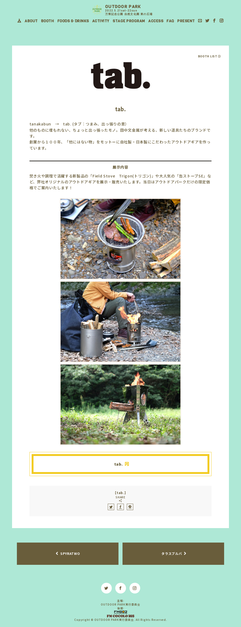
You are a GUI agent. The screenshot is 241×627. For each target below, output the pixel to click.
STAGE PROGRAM (129, 21)
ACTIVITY (100, 21)
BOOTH (47, 21)
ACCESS (155, 21)
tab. (118, 464)
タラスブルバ (171, 553)
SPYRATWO (70, 553)
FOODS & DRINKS (73, 21)
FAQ (170, 21)
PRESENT (186, 21)
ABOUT (31, 21)
